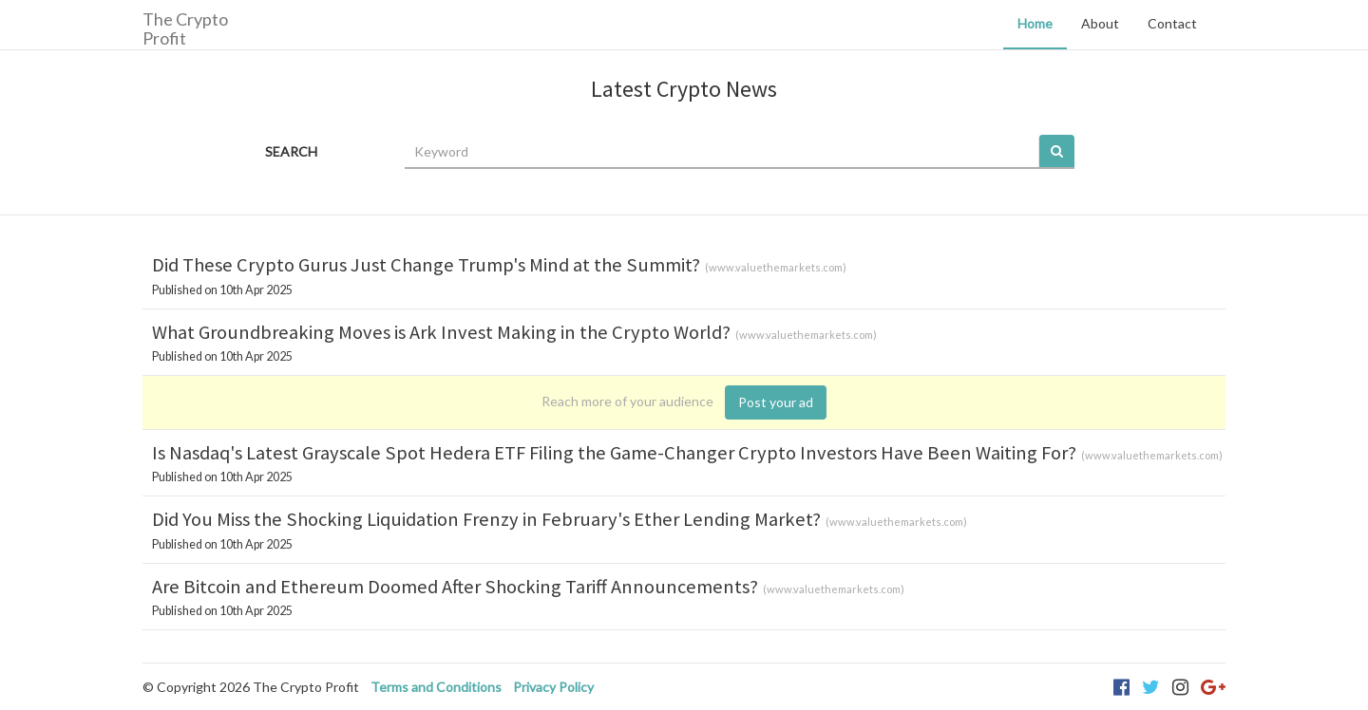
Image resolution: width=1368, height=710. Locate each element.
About (1100, 23)
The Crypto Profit (185, 28)
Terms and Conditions (436, 687)
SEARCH (291, 151)
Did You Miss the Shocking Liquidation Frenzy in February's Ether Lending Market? (486, 519)
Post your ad (775, 402)
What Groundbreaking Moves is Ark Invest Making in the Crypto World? (441, 332)
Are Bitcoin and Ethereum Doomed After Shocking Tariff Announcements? (455, 586)
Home (1035, 23)
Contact (1172, 23)
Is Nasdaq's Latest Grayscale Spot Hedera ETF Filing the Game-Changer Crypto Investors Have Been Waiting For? (614, 452)
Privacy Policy (553, 687)
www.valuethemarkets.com (776, 267)
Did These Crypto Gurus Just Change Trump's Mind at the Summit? (426, 264)
